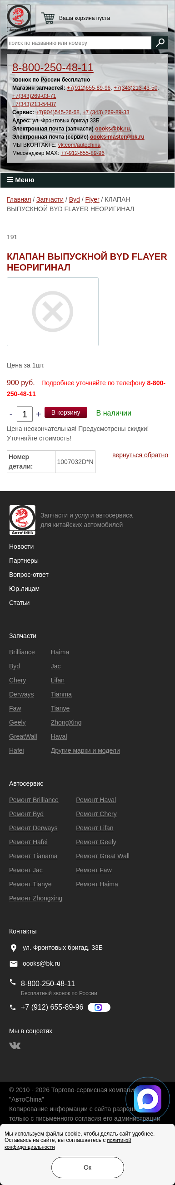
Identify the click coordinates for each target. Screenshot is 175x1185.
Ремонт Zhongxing (35, 898)
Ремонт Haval (96, 799)
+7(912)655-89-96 (88, 88)
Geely (17, 722)
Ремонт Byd (26, 813)
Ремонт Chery (96, 813)
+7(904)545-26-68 (57, 112)
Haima (60, 652)
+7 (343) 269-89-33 (106, 112)
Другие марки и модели (85, 750)
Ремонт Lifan (94, 828)
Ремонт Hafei (28, 842)
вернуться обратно (140, 455)
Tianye (60, 708)
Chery (17, 680)
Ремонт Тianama (33, 856)
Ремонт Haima (97, 884)
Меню (21, 180)
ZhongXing (66, 722)
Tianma (61, 694)
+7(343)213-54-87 (34, 104)
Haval (59, 736)
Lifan (58, 680)
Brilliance (22, 652)
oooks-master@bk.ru (117, 137)
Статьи (19, 602)
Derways (21, 694)
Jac (56, 666)
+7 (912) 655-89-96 (52, 1007)
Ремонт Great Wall (103, 856)
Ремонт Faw (93, 870)
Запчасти (50, 199)
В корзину (65, 412)
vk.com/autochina (79, 145)
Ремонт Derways (33, 828)
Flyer (92, 199)
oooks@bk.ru (112, 129)
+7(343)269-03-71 (34, 96)
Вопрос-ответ (29, 574)
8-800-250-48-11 (53, 67)
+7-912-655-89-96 (83, 153)
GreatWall (23, 736)
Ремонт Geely (96, 842)
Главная (19, 199)
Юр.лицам (24, 588)
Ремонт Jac (26, 870)
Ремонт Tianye (30, 884)
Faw (15, 708)
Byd (74, 199)
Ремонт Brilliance (34, 799)
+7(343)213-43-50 (135, 88)
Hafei (16, 750)
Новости (21, 546)
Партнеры (24, 560)
